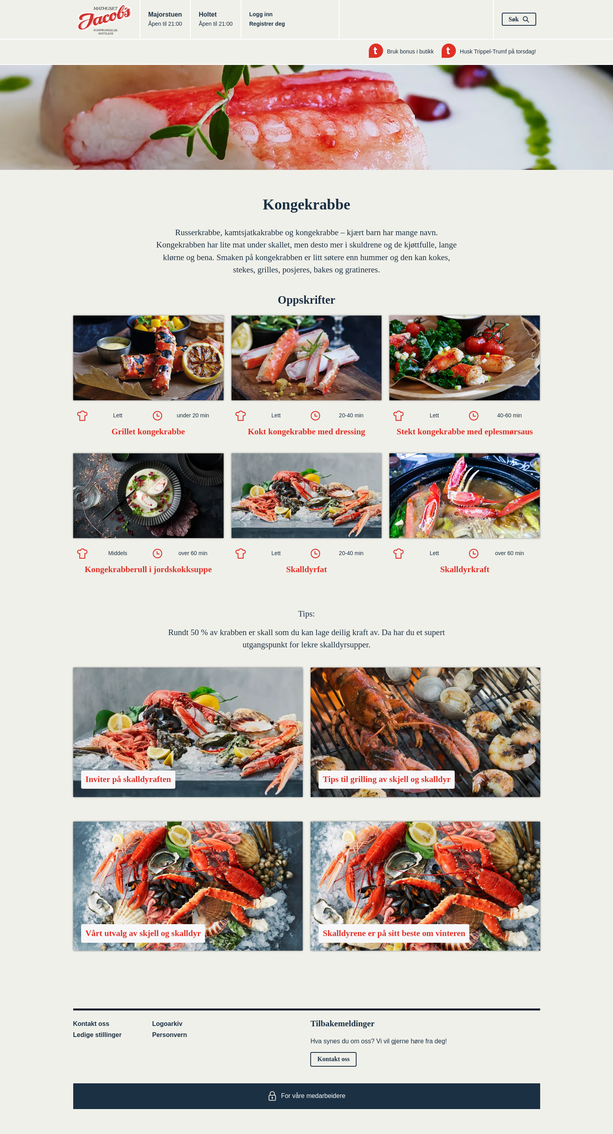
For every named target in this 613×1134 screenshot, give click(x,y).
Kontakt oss (91, 1023)
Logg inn (261, 14)
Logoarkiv (167, 1023)
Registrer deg (267, 24)
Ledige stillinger (97, 1034)
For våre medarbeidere (306, 1096)
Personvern (169, 1034)
